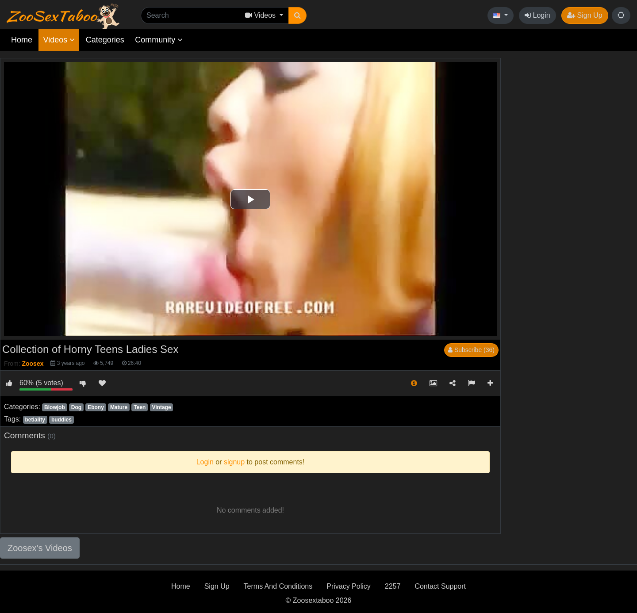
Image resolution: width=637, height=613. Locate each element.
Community (159, 39)
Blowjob (54, 407)
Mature (118, 407)
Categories (105, 39)
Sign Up (584, 15)
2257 (393, 586)
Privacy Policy (348, 586)
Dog (76, 407)
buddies (61, 420)
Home (21, 39)
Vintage (161, 407)
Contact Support (440, 586)
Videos (59, 39)
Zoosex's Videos (40, 548)
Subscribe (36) (471, 349)
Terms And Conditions (278, 586)
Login (537, 15)
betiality (35, 420)
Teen (140, 407)
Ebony (96, 407)
